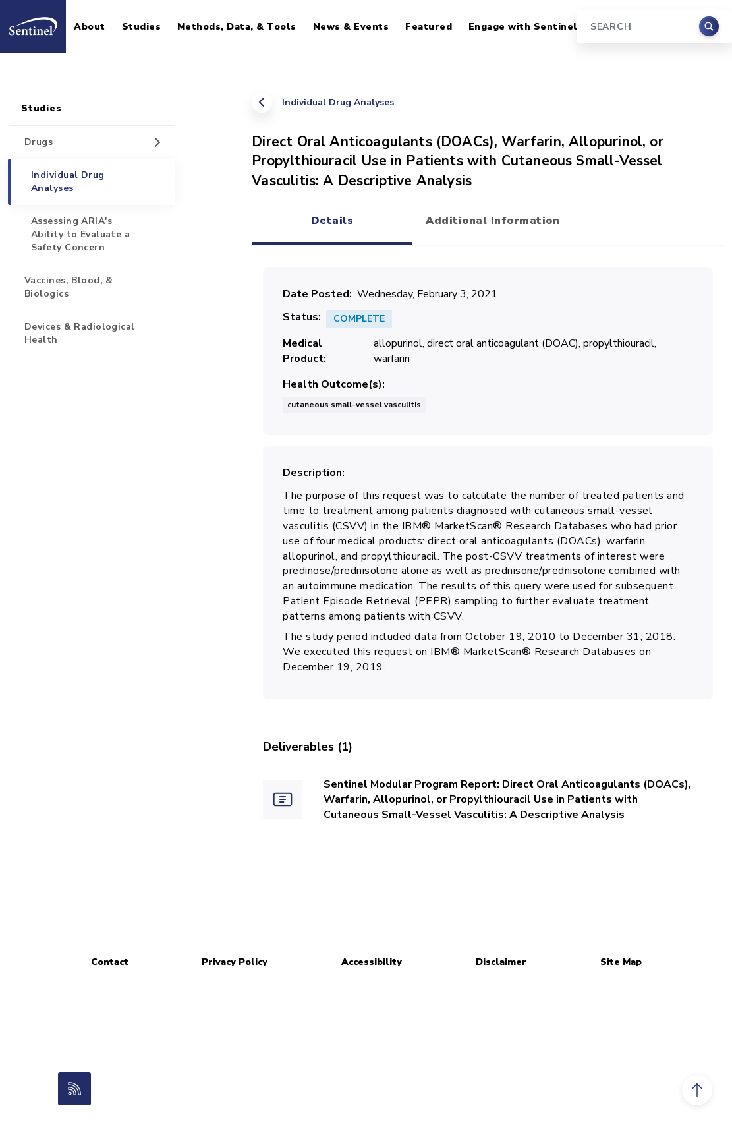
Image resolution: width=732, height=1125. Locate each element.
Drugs (38, 142)
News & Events (351, 26)
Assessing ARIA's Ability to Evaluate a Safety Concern (80, 234)
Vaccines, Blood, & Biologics (68, 287)
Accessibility (371, 962)
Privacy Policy (234, 962)
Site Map (621, 962)
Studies (141, 26)
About (89, 26)
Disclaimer (501, 962)
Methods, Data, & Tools (236, 26)
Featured (428, 26)
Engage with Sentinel (523, 26)
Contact (109, 962)
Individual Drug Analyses (338, 102)
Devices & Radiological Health (79, 333)
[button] (697, 1090)
